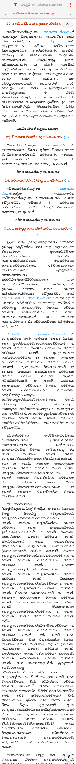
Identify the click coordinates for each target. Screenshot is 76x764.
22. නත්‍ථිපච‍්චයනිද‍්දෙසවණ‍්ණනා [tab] (39, 14)
